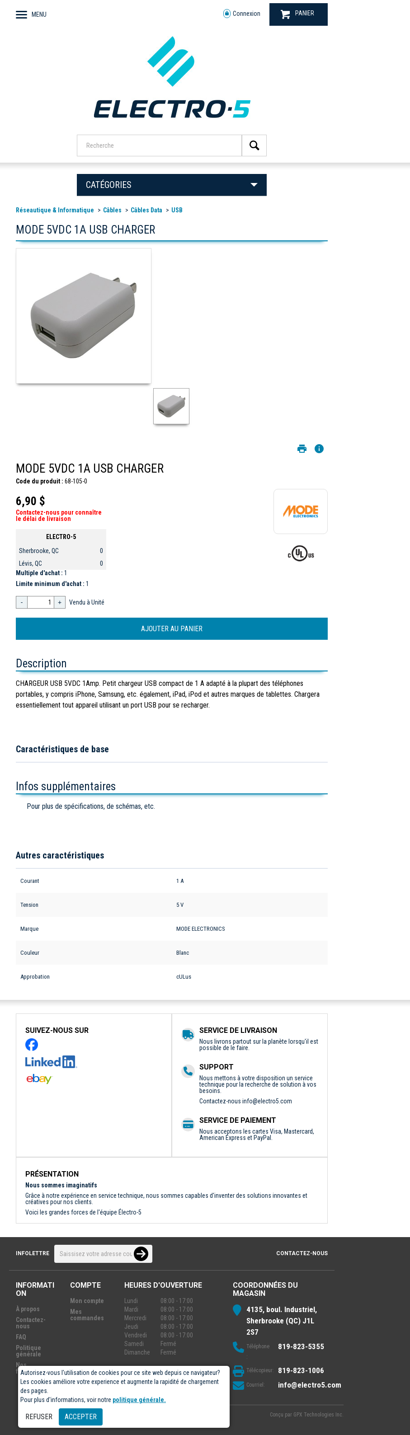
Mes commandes (87, 1315)
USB (177, 210)
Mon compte (87, 1300)
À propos (28, 1309)
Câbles (112, 210)
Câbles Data (146, 210)
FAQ (21, 1337)
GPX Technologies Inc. (318, 1415)
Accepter (81, 1416)
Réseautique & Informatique (55, 210)
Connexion (241, 13)
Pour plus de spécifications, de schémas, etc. (91, 806)
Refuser (38, 1416)
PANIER (297, 14)
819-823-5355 (301, 1346)
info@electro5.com (267, 1101)
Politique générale (28, 1351)
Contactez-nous (302, 1253)
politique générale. (139, 1399)
